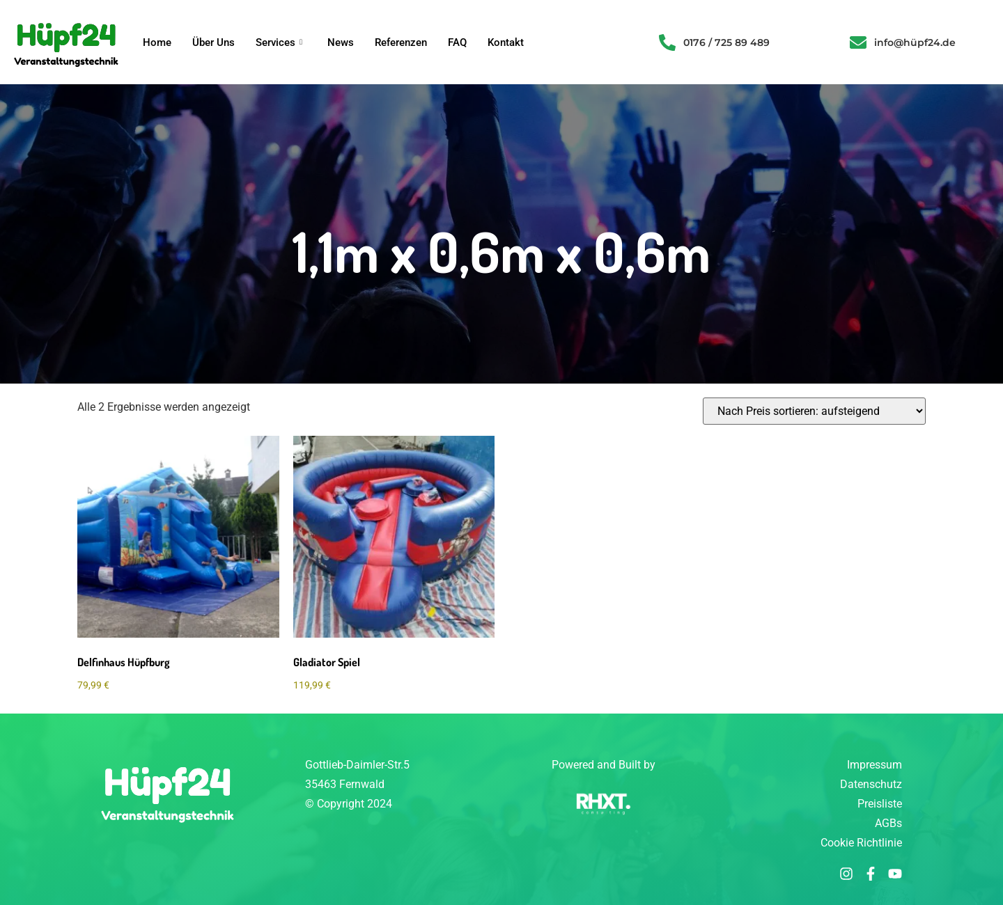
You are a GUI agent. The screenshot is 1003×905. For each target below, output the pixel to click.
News (340, 42)
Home (157, 42)
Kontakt (506, 42)
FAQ (457, 42)
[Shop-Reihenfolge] (814, 411)
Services (279, 42)
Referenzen (401, 42)
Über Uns (213, 42)
